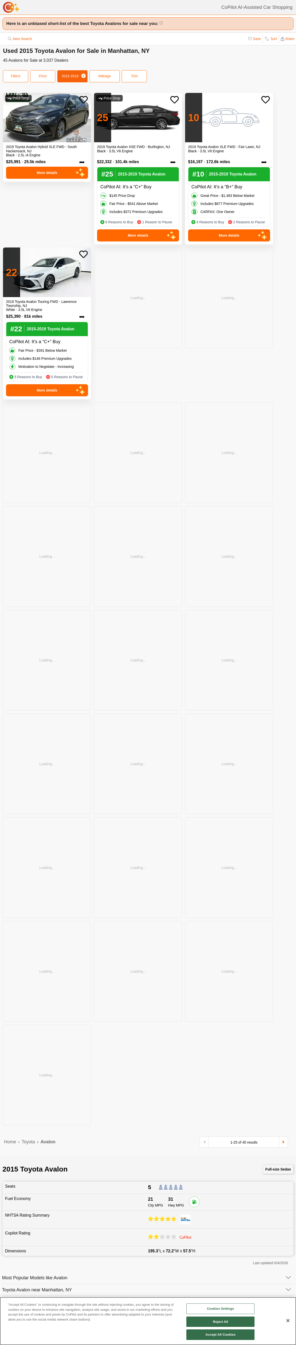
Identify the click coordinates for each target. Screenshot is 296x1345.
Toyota (28, 1141)
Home (10, 1141)
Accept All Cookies (220, 1336)
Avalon (47, 1141)
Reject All (220, 1323)
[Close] (287, 1322)
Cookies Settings (220, 1310)
